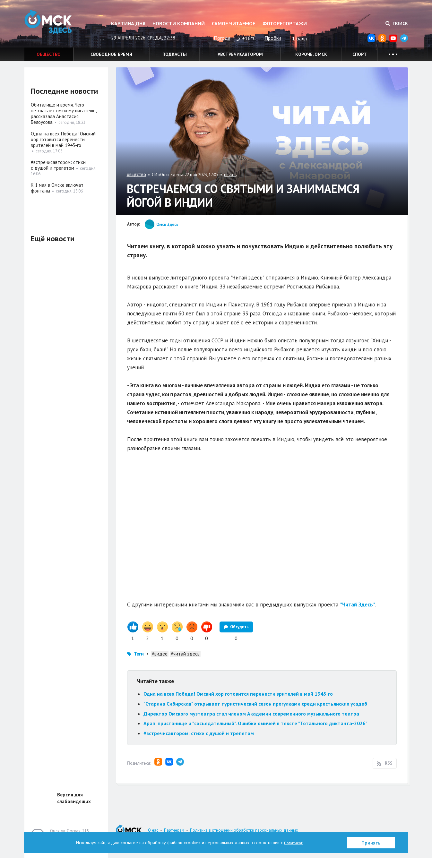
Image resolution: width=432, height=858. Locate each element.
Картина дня (128, 23)
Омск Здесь (56, 26)
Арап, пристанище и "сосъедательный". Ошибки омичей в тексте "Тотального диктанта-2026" (255, 723)
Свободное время (111, 54)
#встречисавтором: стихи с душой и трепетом (198, 733)
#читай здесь (185, 654)
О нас (153, 830)
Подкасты (174, 54)
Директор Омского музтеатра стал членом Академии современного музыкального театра (251, 713)
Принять (371, 843)
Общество (49, 54)
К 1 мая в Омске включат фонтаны (57, 188)
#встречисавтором (240, 54)
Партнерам (174, 830)
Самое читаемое (233, 23)
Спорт (359, 54)
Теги (139, 654)
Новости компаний (178, 23)
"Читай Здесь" (357, 604)
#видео (160, 654)
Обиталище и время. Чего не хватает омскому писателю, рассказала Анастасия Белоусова (63, 113)
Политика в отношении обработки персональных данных (244, 830)
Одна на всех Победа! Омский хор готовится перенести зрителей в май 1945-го (238, 694)
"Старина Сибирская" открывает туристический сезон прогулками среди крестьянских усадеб (255, 703)
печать (230, 174)
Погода (222, 38)
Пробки (272, 38)
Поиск (396, 23)
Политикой (293, 842)
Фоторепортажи (285, 23)
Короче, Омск (311, 54)
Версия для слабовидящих (74, 798)
